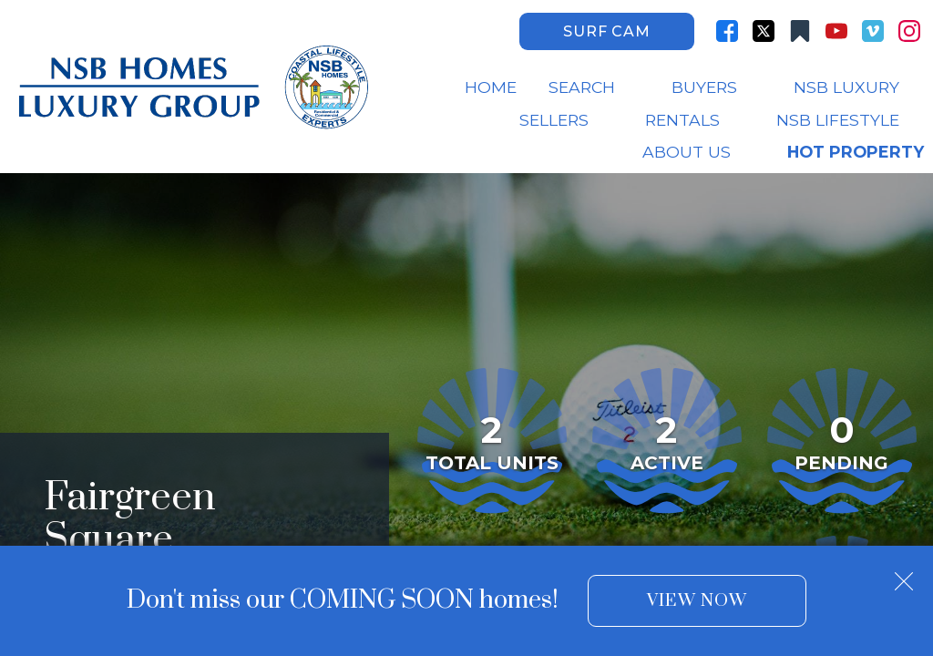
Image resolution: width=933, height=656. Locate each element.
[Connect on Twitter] (763, 31)
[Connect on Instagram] (909, 31)
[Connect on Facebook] (727, 31)
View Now (696, 600)
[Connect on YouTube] (836, 31)
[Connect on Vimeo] (873, 31)
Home (491, 87)
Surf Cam (606, 31)
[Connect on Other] (800, 31)
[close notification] (903, 574)
